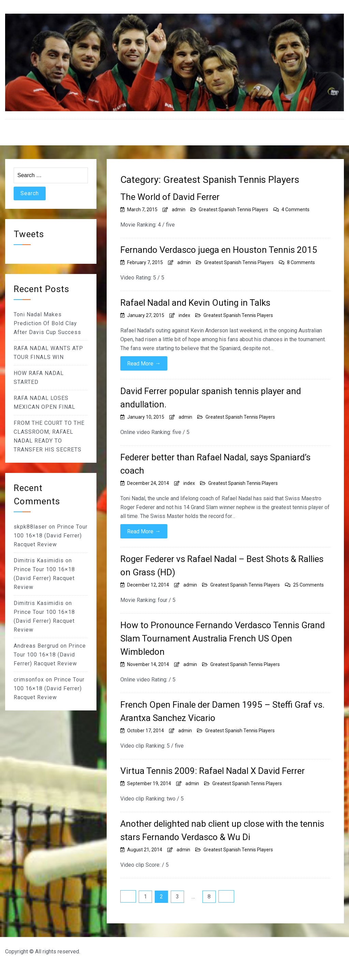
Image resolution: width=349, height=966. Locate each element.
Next (226, 896)
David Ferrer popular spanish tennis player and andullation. (210, 397)
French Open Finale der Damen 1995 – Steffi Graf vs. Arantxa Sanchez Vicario (222, 711)
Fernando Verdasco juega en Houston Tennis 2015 (218, 250)
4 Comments (295, 209)
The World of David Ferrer (169, 197)
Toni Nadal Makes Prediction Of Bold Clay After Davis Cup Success (47, 323)
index (184, 315)
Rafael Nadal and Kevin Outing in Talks (195, 303)
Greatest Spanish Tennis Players (233, 209)
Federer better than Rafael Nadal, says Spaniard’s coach (215, 464)
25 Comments (308, 585)
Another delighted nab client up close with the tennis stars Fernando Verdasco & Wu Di (222, 830)
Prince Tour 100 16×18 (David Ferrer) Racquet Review (51, 535)
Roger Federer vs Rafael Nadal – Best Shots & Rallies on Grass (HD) (221, 565)
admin (178, 209)
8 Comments (301, 262)
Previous (128, 896)
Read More (144, 363)
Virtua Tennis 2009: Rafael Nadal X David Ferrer (212, 771)
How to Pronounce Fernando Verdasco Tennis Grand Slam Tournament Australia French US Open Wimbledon (222, 638)
